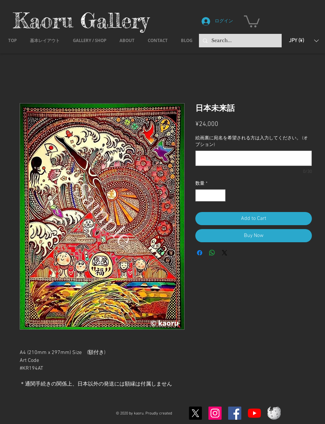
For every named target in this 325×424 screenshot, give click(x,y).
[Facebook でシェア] (200, 253)
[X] (195, 413)
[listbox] (304, 40)
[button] (252, 20)
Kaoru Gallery (81, 20)
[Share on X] (224, 253)
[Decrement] (200, 195)
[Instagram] (215, 413)
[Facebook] (234, 413)
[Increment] (220, 195)
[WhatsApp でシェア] (212, 253)
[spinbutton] (210, 195)
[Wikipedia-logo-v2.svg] (274, 413)
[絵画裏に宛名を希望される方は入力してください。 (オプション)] (254, 158)
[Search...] (239, 40)
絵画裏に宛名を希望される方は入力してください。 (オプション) (251, 141)
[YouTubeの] (254, 413)
